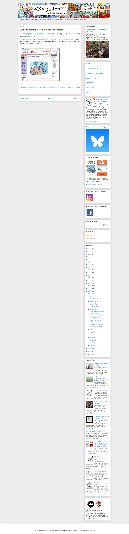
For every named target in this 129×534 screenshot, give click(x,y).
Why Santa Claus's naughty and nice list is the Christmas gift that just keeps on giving (101, 444)
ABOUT (88, 92)
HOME (88, 63)
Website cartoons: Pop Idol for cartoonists (96, 325)
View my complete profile (93, 121)
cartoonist (33, 87)
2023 (90, 254)
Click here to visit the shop (94, 184)
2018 (90, 267)
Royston (26, 89)
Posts (89, 235)
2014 (90, 278)
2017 (90, 270)
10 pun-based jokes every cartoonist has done (100, 458)
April (91, 337)
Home (50, 98)
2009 (90, 291)
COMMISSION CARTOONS (94, 68)
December (93, 299)
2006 (90, 348)
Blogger (93, 530)
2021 (90, 259)
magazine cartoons (59, 87)
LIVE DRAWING (91, 87)
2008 (90, 294)
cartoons (39, 87)
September (93, 307)
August (92, 309)
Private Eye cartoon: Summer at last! (96, 321)
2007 (90, 296)
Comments (91, 238)
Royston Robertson (101, 99)
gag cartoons (50, 87)
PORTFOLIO (90, 83)
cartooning (27, 87)
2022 (90, 256)
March (92, 340)
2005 (90, 351)
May (91, 335)
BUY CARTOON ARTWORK (94, 73)
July (91, 329)
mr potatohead (70, 87)
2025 (90, 248)
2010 (90, 288)
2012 (90, 283)
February (93, 342)
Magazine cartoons (100, 471)
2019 (90, 264)
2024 (90, 251)
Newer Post (24, 98)
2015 (90, 275)
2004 (90, 354)
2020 (90, 262)
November (93, 301)
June (91, 332)
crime (44, 87)
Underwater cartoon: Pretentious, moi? (100, 377)
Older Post (76, 98)
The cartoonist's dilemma (93, 431)
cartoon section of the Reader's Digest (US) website (36, 33)
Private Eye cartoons (100, 390)
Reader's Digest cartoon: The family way (97, 312)
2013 (90, 280)
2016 (90, 272)
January (92, 345)
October (92, 304)
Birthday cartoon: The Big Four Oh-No (96, 316)
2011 (90, 286)
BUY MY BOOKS (91, 78)
